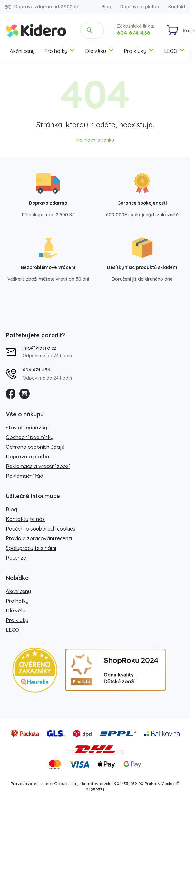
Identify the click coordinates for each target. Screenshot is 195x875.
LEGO (174, 51)
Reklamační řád (24, 476)
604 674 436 (133, 32)
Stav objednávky (26, 427)
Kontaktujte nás (25, 519)
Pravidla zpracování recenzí (39, 538)
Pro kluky (139, 51)
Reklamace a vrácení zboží (38, 466)
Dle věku (99, 51)
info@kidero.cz (39, 348)
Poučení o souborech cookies (40, 528)
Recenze (16, 557)
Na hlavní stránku (95, 140)
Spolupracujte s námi (31, 548)
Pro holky (59, 51)
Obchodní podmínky (30, 437)
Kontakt (176, 7)
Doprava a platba (139, 7)
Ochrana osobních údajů (35, 447)
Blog (106, 7)
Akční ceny (22, 51)
